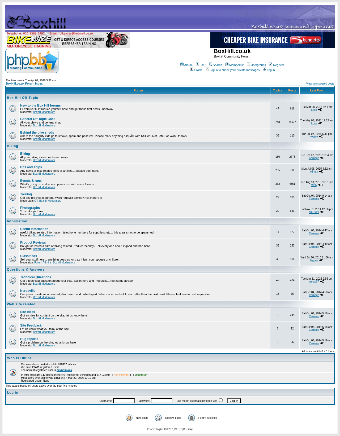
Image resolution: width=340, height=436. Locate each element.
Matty (314, 185)
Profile (196, 70)
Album (186, 65)
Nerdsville (27, 291)
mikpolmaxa (64, 370)
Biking (12, 146)
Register (276, 65)
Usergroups (256, 65)
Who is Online (19, 358)
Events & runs (31, 181)
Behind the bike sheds (37, 132)
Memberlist (234, 65)
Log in (269, 70)
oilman (314, 171)
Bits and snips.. (32, 167)
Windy (314, 136)
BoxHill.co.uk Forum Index (24, 83)
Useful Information (34, 229)
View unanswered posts (320, 83)
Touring (26, 194)
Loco (314, 109)
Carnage (314, 158)
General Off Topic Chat (37, 119)
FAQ (201, 65)
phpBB (162, 429)
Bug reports (29, 339)
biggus (314, 260)
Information (17, 221)
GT (36, 200)
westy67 (314, 281)
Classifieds (28, 256)
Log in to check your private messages (233, 70)
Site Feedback (31, 325)
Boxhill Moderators (44, 112)
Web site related (21, 304)
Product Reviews (33, 242)
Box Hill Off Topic (22, 98)
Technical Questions (35, 277)
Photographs (30, 208)
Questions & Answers (26, 269)
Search (215, 65)
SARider (314, 212)
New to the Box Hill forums (40, 105)
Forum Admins (42, 262)
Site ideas (27, 312)
